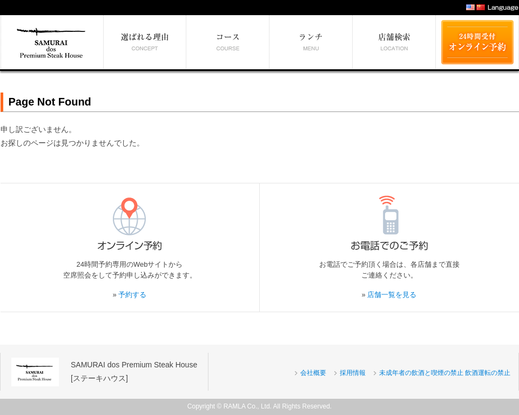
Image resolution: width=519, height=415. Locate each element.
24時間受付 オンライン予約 (477, 42)
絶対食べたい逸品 (311, 42)
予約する (132, 295)
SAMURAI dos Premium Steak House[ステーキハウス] (134, 371)
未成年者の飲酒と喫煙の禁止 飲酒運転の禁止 (444, 373)
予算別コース (227, 42)
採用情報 (353, 373)
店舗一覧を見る (391, 295)
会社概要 (313, 373)
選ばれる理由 (145, 42)
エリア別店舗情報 (394, 42)
